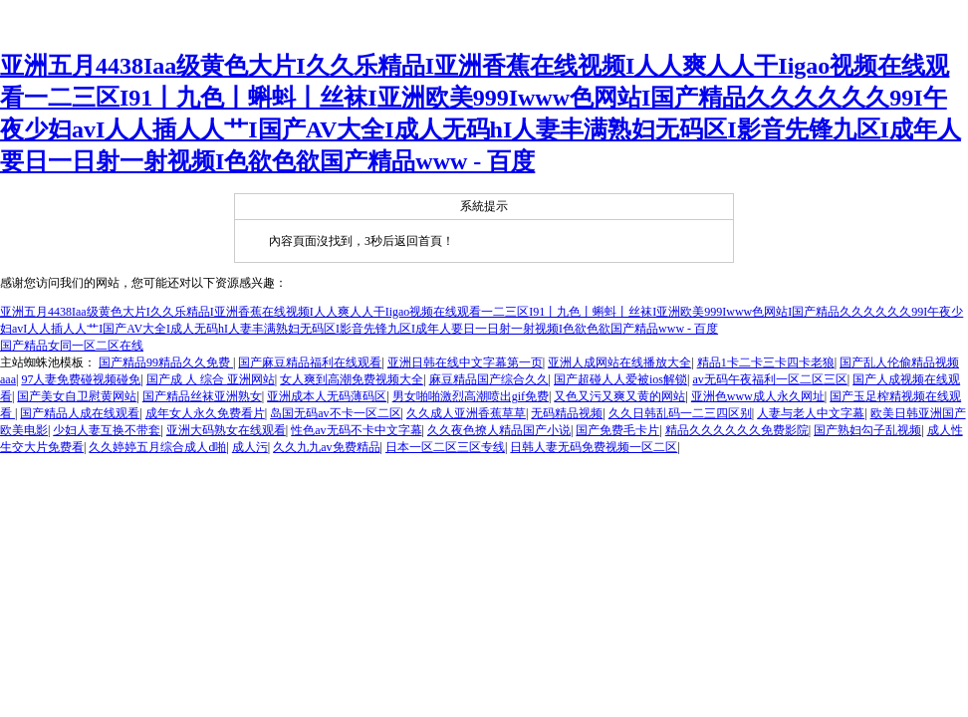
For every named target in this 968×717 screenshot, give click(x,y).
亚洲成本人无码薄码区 (326, 396)
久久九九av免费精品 (326, 447)
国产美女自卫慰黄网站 (76, 396)
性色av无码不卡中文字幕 (356, 430)
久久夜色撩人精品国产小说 (499, 430)
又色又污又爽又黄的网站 (619, 396)
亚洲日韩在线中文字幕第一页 (465, 362)
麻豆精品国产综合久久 (489, 379)
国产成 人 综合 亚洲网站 (210, 379)
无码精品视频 (567, 413)
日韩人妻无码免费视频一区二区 (593, 447)
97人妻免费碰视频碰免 (80, 379)
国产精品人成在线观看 (79, 413)
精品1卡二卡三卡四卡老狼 (766, 362)
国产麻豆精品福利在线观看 (309, 362)
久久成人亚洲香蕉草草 (466, 413)
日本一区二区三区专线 (445, 447)
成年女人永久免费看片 (205, 413)
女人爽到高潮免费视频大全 (351, 379)
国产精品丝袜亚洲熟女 (202, 396)
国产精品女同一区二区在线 (71, 346)
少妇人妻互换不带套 (106, 430)
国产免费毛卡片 (617, 430)
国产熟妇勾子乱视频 (867, 430)
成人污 (250, 447)
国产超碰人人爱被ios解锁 (620, 379)
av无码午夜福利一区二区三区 (769, 379)
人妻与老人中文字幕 (810, 413)
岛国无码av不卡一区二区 (335, 413)
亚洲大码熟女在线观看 (226, 430)
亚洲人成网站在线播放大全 (619, 362)
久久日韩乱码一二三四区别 (680, 413)
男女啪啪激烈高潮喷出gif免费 (470, 396)
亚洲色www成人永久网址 (758, 396)
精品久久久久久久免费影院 (737, 430)
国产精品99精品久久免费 (166, 362)
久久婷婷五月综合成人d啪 (157, 447)
